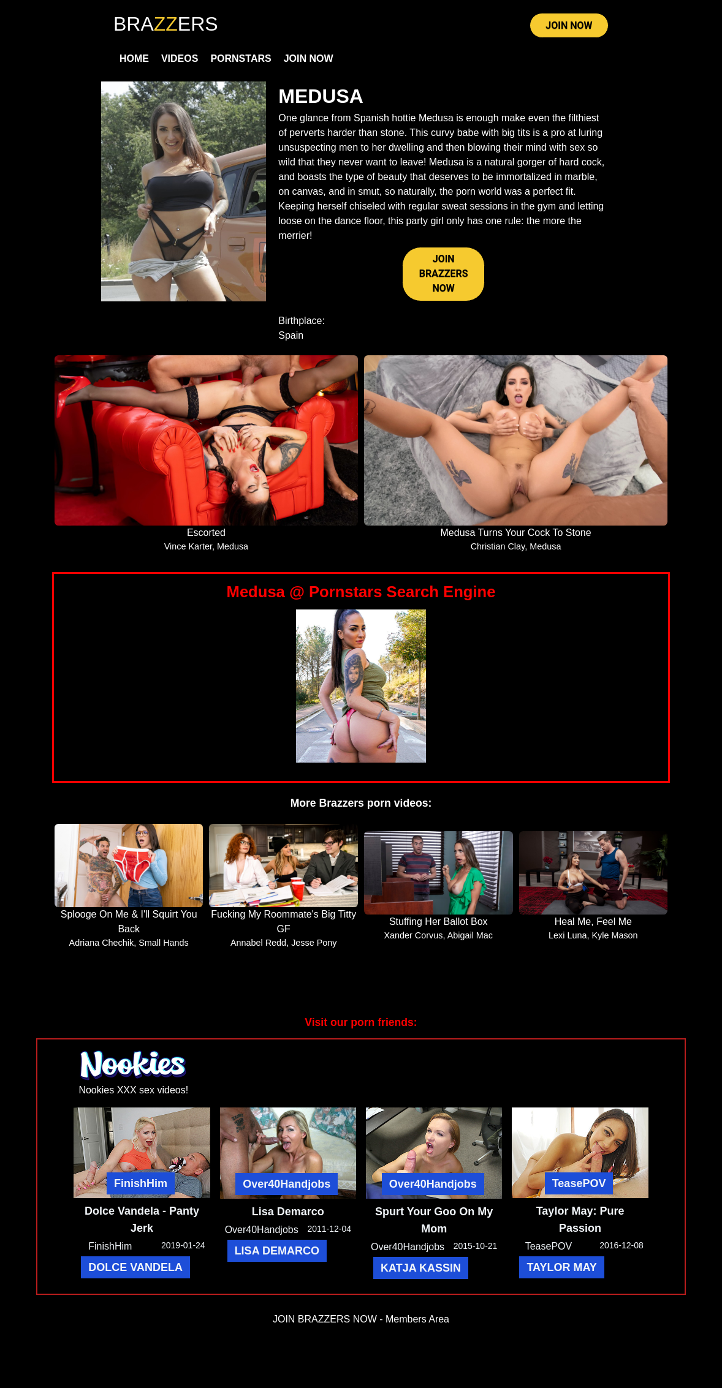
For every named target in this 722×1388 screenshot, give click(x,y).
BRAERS (165, 24)
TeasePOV (579, 1183)
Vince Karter (188, 546)
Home (134, 58)
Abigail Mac (470, 935)
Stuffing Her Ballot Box (438, 921)
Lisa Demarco (288, 1211)
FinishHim (140, 1183)
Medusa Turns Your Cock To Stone (516, 532)
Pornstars (240, 58)
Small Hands (164, 943)
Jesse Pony (313, 943)
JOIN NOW (568, 25)
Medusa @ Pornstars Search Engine (361, 591)
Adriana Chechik (101, 943)
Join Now (308, 58)
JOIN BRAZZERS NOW (443, 273)
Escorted (206, 532)
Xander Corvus (413, 935)
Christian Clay (498, 546)
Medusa (232, 546)
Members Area (417, 1319)
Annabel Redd (258, 943)
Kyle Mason (614, 935)
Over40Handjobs (286, 1184)
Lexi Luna (568, 935)
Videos (179, 58)
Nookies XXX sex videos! (133, 1090)
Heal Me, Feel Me (593, 921)
